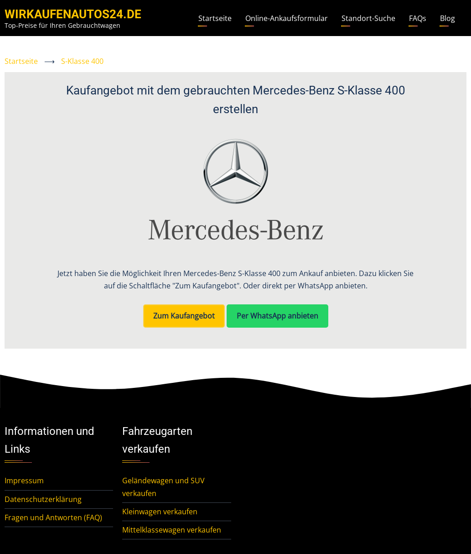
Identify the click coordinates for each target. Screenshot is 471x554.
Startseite (215, 18)
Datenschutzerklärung (43, 499)
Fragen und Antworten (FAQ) (53, 517)
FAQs (417, 18)
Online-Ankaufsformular (286, 18)
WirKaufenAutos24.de (73, 14)
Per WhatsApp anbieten (277, 316)
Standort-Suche (368, 18)
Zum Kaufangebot (184, 316)
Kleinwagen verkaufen (159, 512)
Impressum (24, 481)
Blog (447, 18)
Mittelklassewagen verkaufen (171, 530)
